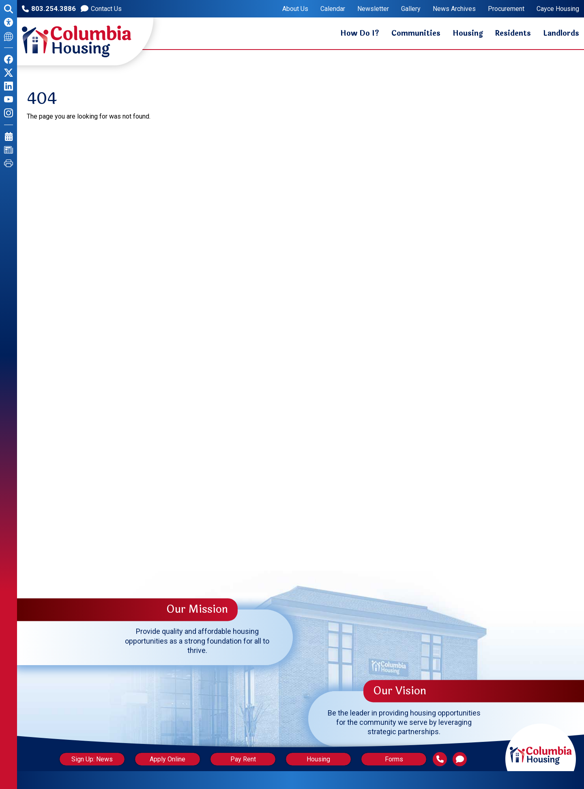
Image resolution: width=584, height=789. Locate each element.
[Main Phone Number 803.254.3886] (444, 759)
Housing (468, 33)
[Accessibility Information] (8, 22)
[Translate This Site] (8, 36)
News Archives (454, 9)
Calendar (332, 9)
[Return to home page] (540, 747)
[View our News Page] (8, 150)
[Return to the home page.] (76, 41)
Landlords (561, 33)
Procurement (506, 9)
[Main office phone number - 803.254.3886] (49, 8)
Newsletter (373, 9)
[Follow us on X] (8, 73)
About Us (295, 9)
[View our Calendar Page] (9, 137)
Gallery (411, 9)
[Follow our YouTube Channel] (8, 100)
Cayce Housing (558, 9)
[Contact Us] (464, 759)
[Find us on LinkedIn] (8, 86)
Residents (513, 33)
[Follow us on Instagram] (8, 113)
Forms (397, 759)
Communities (415, 33)
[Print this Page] (8, 163)
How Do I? (359, 33)
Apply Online (166, 759)
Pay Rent (243, 759)
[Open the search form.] (8, 9)
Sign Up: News (89, 759)
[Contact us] (101, 9)
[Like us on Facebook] (8, 59)
